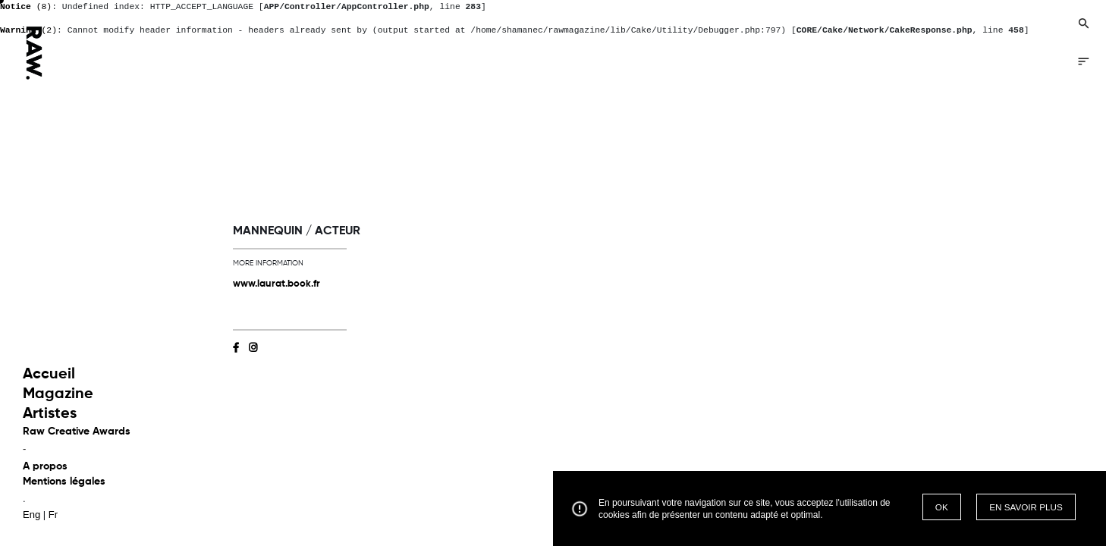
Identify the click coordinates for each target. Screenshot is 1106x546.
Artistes (50, 414)
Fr (53, 514)
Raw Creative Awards (76, 431)
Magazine (58, 394)
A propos (45, 466)
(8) (26, 6)
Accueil (49, 374)
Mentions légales (64, 481)
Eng (31, 514)
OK (941, 507)
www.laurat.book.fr (276, 284)
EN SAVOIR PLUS (1026, 507)
